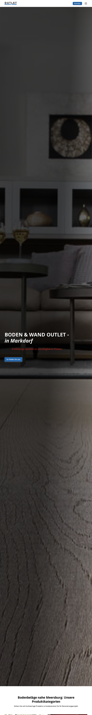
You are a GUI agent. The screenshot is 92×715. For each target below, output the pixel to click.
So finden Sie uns (13, 359)
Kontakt (77, 3)
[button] (85, 3)
